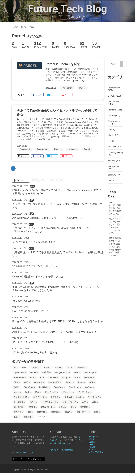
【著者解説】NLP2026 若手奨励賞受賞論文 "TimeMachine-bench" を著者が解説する (57, 254)
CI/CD (59, 368)
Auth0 (36, 368)
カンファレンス (21, 397)
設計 (97, 412)
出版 (95, 402)
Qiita (91, 444)
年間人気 (38, 180)
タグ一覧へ (40, 417)
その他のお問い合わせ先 (61, 449)
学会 (73, 407)
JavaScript (25, 149)
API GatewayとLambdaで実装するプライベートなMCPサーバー (48, 217)
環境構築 (56, 412)
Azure (47, 368)
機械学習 (42, 412)
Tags (23, 26)
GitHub (92, 442)
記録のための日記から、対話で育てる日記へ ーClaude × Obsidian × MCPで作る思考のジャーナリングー (56, 192)
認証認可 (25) (114, 174)
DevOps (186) (114, 96)
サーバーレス (94, 397)
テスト (33, 402)
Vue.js (17, 392)
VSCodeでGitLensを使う (26, 300)
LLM (33, 377)
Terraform (59, 387)
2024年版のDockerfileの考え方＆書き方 (34, 352)
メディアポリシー (97, 452)
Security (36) (114, 160)
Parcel (82, 88)
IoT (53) (111, 141)
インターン (68, 392)
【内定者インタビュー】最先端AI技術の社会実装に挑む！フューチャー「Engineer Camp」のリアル (53, 230)
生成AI (68, 412)
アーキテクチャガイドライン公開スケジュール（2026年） (46, 342)
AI (15, 368)
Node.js (57, 149)
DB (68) (111, 129)
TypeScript (67, 88)
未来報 (92, 447)
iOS (37, 392)
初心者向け (19, 407)
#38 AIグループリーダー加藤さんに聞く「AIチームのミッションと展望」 (115, 226)
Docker (82, 368)
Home (15, 26)
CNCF (70, 368)
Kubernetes (20, 377)
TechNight (44, 387)
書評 (30, 412)
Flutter (34, 372)
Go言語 (46, 372)
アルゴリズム (51, 392)
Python (70, 382)
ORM (17, 382)
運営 (16, 417)
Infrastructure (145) (114, 102)
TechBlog (29, 387)
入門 (85, 402)
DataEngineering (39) (115, 153)
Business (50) (114, 146)
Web (28, 392)
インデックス (84, 392)
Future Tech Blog (67, 9)
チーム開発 (19, 402)
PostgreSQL (54, 382)
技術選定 (85, 407)
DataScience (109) (114, 122)
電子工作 (28, 417)
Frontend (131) (115, 110)
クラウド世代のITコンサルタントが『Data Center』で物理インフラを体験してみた (57, 206)
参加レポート (48, 407)
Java (77, 372)
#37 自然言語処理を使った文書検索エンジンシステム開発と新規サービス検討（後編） (115, 247)
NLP (77, 377)
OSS (27, 382)
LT (42, 377)
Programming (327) (114, 89)
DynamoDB (20, 372)
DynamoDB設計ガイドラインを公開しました (38, 276)
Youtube (92, 449)
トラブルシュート (49, 402)
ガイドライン (40, 397)
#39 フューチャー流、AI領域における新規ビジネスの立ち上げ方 (115, 208)
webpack (72, 149)
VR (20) (111, 180)
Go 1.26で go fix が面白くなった (30, 311)
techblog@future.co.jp (60, 443)
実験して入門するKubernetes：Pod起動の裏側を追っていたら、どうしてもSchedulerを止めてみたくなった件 (55, 289)
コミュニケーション (74, 397)
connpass (93, 436)
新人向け (18, 412)
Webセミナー (95, 439)
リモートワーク (70, 402)
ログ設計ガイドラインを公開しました (34, 242)
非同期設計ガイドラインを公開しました (35, 266)
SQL (92, 382)
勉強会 (33, 407)
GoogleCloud (62, 372)
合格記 (62, 407)
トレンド (20, 180)
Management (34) (114, 167)
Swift (17, 387)
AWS (25, 368)
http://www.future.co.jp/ (22, 452)
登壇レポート (83, 412)
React (81, 382)
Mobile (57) (113, 135)
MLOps (66, 377)
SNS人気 (56, 180)
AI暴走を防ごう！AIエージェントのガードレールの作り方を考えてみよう (54, 331)
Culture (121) (114, 115)
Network (89, 377)
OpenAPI (39, 382)
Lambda (53, 377)
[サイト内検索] (121, 64)
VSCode (89, 387)
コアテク (55, 397)
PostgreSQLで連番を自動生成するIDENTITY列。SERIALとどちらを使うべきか (57, 321)
